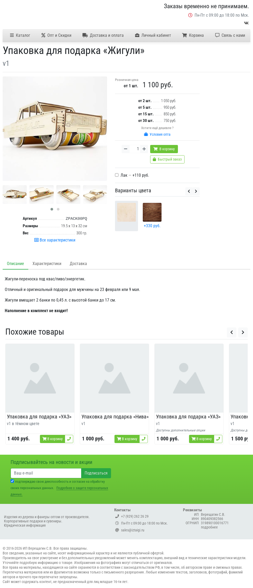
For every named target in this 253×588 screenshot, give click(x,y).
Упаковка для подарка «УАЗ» (39, 416)
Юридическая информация (25, 525)
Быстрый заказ (167, 159)
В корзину (164, 149)
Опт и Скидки (56, 35)
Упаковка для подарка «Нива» (115, 416)
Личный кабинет (153, 35)
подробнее (209, 527)
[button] (52, 209)
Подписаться (96, 473)
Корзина (193, 35)
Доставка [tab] (78, 263)
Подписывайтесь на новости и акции (51, 462)
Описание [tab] (15, 263)
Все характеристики (54, 240)
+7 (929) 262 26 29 (132, 516)
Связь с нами (230, 35)
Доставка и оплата (103, 35)
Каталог (20, 35)
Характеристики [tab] (47, 263)
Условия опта (157, 134)
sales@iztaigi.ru (129, 530)
